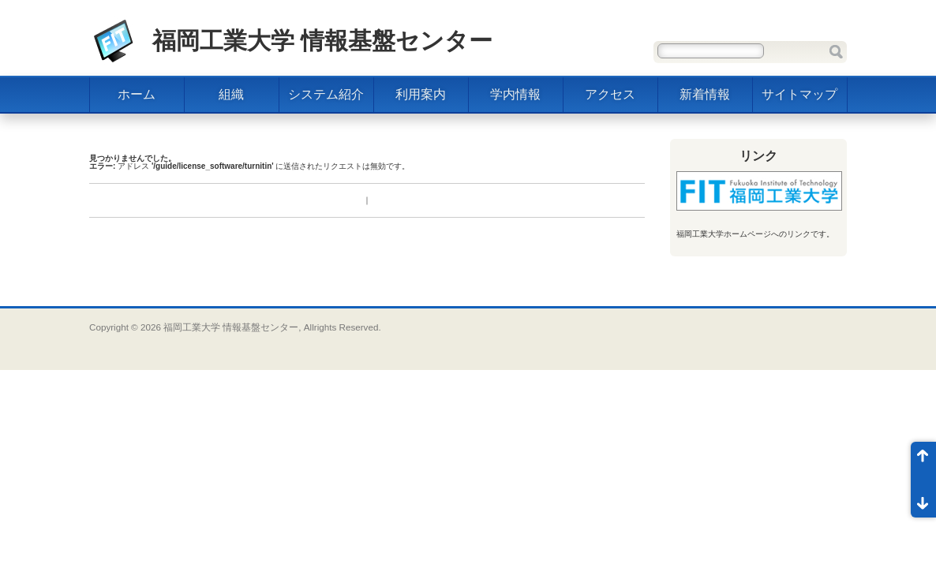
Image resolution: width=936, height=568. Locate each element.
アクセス (610, 94)
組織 (231, 94)
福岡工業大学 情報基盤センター (322, 41)
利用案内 (420, 94)
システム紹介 (326, 94)
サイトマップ (799, 94)
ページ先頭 (923, 461)
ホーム (136, 94)
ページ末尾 (923, 499)
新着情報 (705, 94)
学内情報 (515, 94)
